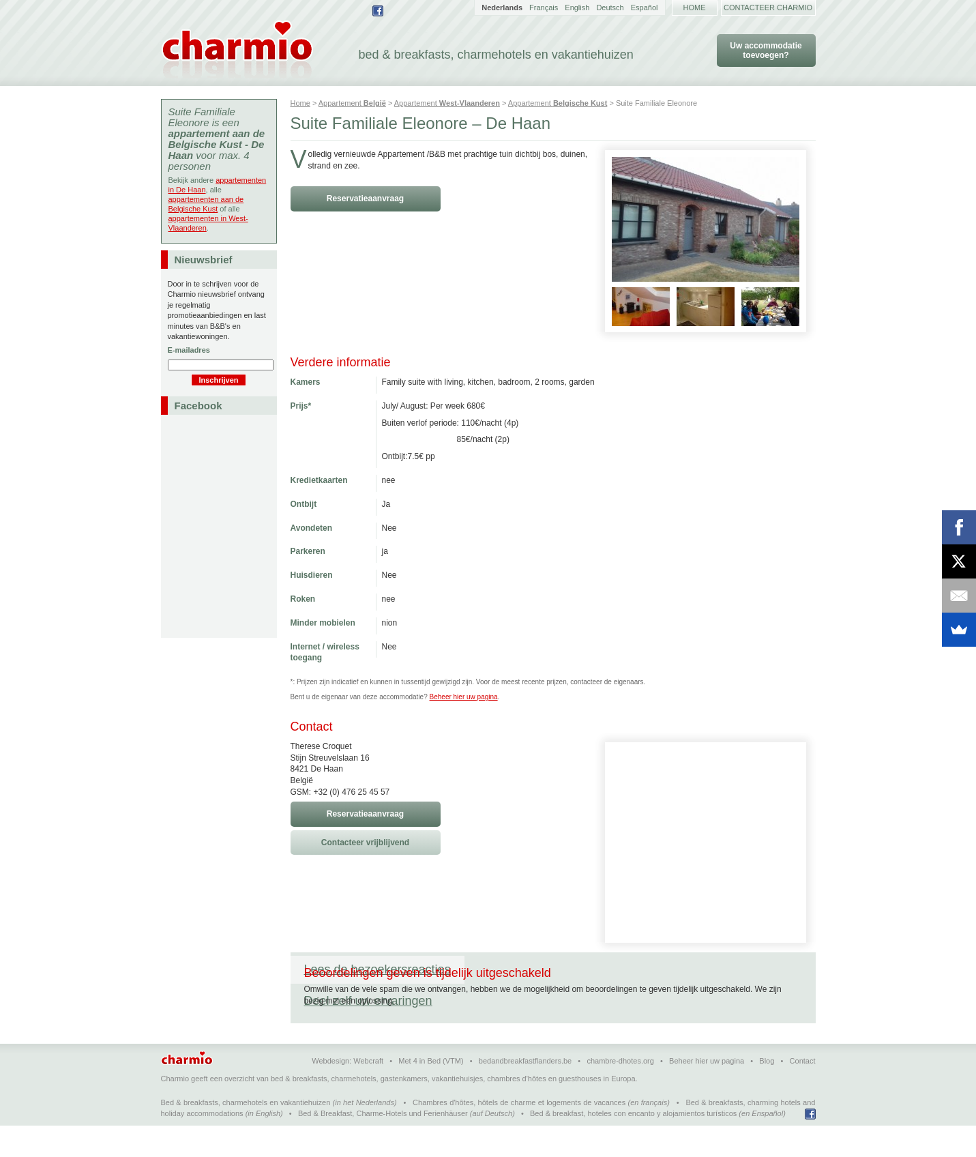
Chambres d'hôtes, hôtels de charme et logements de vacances (519, 1134)
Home (694, 7)
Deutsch (609, 7)
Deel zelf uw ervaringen (542, 969)
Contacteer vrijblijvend (365, 842)
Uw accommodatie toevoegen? (765, 50)
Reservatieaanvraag (365, 198)
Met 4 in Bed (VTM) (430, 1092)
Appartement (352, 103)
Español (644, 7)
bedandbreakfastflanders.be (525, 1092)
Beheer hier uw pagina (464, 697)
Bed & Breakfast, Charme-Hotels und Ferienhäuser (383, 1145)
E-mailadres (189, 350)
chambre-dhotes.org (620, 1092)
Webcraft (368, 1092)
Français (543, 7)
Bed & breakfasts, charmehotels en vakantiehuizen (246, 1134)
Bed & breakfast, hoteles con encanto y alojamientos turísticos (633, 1145)
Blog (766, 1092)
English (577, 7)
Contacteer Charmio (768, 7)
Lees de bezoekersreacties (377, 969)
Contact (803, 1092)
